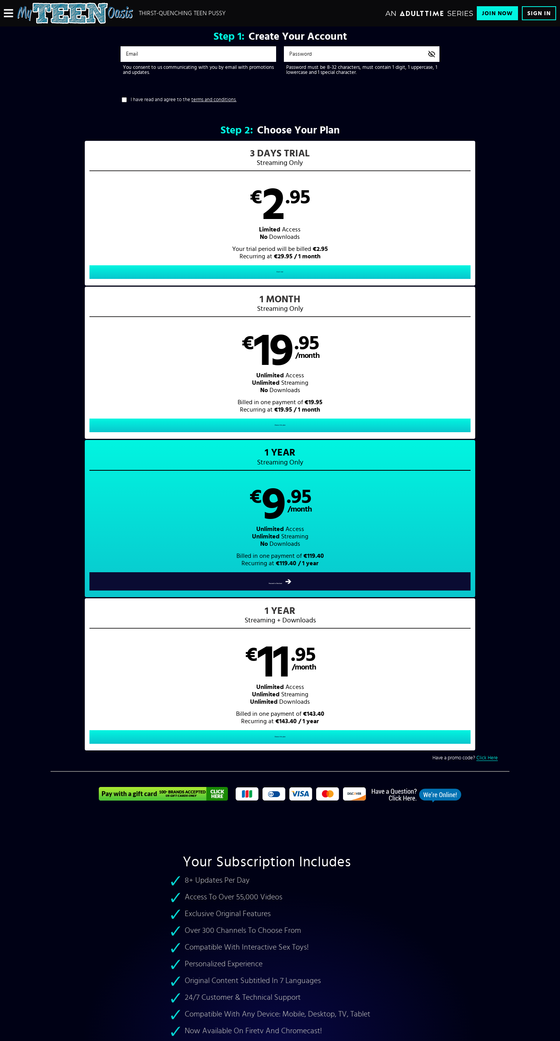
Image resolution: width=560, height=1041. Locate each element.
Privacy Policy (194, 927)
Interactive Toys (130, 940)
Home (296, 785)
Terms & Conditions (199, 915)
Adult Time (383, 723)
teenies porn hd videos (413, 749)
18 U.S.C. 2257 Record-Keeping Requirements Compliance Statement (246, 952)
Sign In (539, 13)
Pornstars (300, 803)
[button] (107, 220)
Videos (297, 794)
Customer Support (198, 902)
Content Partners (131, 915)
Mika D (256, 740)
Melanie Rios (200, 740)
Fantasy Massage (331, 732)
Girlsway (299, 732)
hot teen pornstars (150, 740)
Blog (119, 952)
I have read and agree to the (183, 99)
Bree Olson (232, 740)
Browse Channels (132, 902)
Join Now (497, 13)
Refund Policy (193, 940)
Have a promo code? (465, 307)
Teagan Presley (74, 749)
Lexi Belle (116, 749)
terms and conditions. (213, 99)
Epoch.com (153, 983)
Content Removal (280, 989)
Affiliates (123, 927)
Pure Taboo (368, 732)
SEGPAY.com (354, 983)
